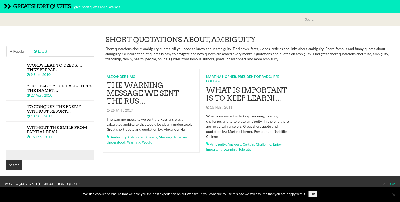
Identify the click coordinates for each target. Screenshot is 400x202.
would (147, 142)
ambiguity (118, 137)
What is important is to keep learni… (246, 94)
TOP (389, 184)
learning (230, 149)
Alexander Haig (121, 77)
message (165, 137)
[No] (393, 194)
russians (181, 137)
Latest (40, 51)
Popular (17, 51)
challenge (263, 144)
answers (234, 144)
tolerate (244, 149)
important (214, 149)
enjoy (277, 144)
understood (116, 142)
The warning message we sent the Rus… (143, 93)
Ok (312, 194)
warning (133, 142)
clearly (151, 137)
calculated (136, 137)
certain (248, 144)
